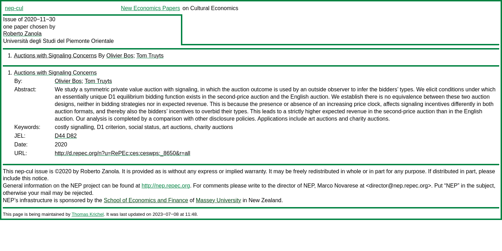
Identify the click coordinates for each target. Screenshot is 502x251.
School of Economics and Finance (146, 200)
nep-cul (14, 8)
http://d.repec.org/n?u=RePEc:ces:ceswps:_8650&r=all (122, 153)
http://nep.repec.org (166, 186)
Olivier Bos (119, 56)
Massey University (218, 200)
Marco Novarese (337, 186)
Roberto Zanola (22, 34)
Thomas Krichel (87, 214)
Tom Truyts (149, 56)
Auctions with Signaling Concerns (55, 56)
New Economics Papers (150, 8)
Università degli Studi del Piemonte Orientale (58, 41)
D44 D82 (66, 136)
